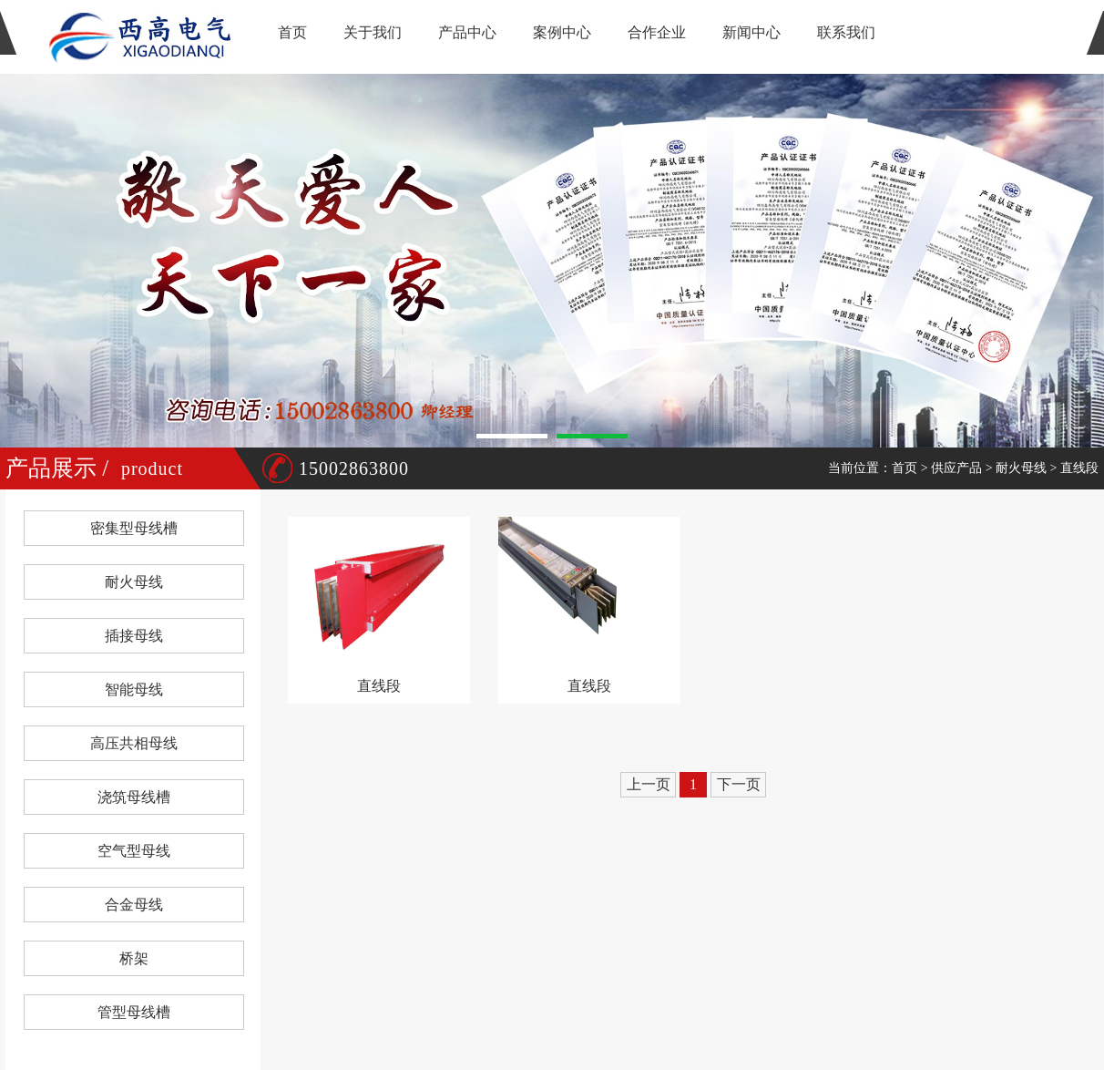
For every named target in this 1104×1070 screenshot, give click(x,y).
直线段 (1079, 468)
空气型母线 (133, 851)
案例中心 (562, 32)
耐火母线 (1021, 468)
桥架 (133, 958)
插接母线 (134, 635)
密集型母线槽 (134, 528)
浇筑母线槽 (133, 797)
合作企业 (657, 32)
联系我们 (846, 32)
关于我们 (372, 32)
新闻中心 (751, 32)
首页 (292, 32)
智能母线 (134, 689)
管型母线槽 (133, 1012)
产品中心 (467, 32)
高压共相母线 (134, 743)
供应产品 (956, 468)
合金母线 (134, 904)
